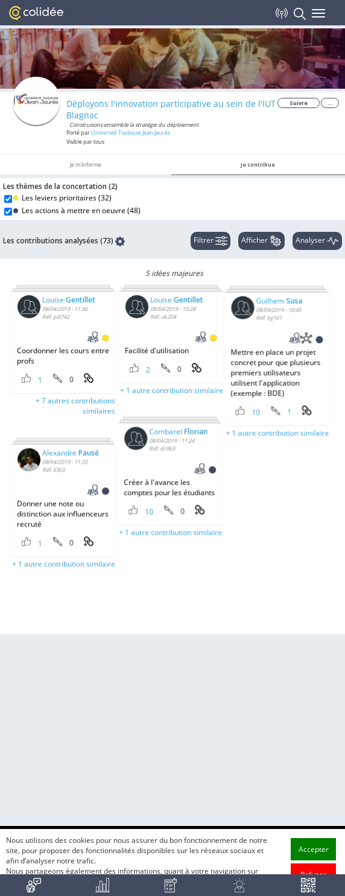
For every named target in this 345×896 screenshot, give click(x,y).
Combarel (153, 452)
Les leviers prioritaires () (62, 198)
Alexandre (70, 493)
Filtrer (210, 241)
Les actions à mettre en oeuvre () (77, 210)
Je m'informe (85, 164)
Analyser (317, 241)
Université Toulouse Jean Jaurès (130, 132)
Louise (68, 300)
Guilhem (229, 325)
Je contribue (258, 164)
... (330, 103)
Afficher (261, 241)
